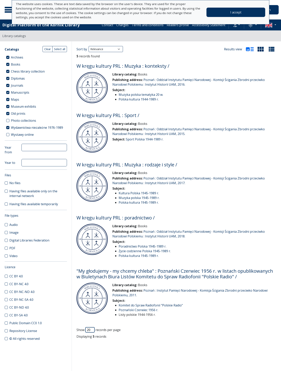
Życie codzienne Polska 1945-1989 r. (145, 251)
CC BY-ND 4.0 (19, 307)
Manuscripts (20, 92)
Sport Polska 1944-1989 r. (144, 139)
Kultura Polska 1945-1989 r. (139, 193)
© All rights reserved (24, 338)
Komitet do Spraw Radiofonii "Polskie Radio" (151, 305)
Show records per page (98, 330)
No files (14, 183)
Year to (10, 163)
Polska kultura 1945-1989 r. (139, 202)
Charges (122, 25)
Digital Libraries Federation (29, 240)
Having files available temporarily (33, 204)
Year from (8, 149)
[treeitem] (36, 57)
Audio (13, 225)
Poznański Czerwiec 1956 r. (138, 310)
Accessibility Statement (208, 25)
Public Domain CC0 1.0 (25, 323)
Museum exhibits (23, 106)
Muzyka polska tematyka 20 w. (141, 94)
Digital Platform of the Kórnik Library (41, 25)
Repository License (23, 331)
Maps (15, 99)
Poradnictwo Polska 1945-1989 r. (142, 246)
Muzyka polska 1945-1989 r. (139, 198)
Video (13, 256)
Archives (17, 57)
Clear (47, 49)
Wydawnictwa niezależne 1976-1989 (37, 127)
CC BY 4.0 (16, 276)
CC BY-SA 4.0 (18, 315)
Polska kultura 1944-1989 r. (139, 99)
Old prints (18, 113)
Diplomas (18, 78)
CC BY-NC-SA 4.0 (21, 299)
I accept (235, 12)
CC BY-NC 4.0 (18, 284)
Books (15, 64)
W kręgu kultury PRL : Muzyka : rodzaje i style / (126, 164)
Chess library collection (28, 71)
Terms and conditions (148, 25)
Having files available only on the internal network (33, 193)
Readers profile (178, 25)
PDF (12, 248)
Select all (59, 49)
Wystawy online (22, 134)
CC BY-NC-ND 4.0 (22, 292)
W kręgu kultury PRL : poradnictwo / (115, 217)
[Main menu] (9, 10)
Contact (107, 25)
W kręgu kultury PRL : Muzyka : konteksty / (122, 66)
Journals (17, 85)
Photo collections (23, 120)
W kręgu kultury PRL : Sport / (107, 115)
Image (14, 232)
